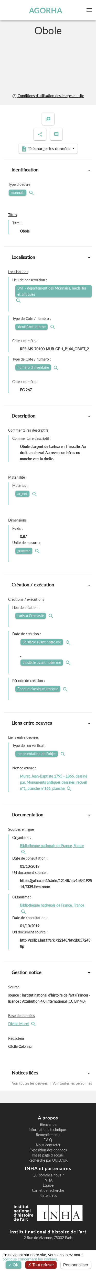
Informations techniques (48, 1129)
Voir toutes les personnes (72, 1083)
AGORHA (45, 10)
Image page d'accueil (48, 1155)
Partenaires (48, 1195)
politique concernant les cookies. (30, 1259)
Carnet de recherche (48, 1190)
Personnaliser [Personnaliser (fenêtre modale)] (75, 1265)
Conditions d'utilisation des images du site (48, 96)
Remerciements (48, 1135)
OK (13, 1265)
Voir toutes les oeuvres (30, 1083)
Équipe (48, 1185)
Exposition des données (48, 1150)
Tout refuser (41, 1265)
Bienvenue (48, 1124)
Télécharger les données (46, 149)
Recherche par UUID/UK (48, 1160)
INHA (48, 1180)
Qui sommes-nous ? (48, 1175)
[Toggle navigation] (90, 10)
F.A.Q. (48, 1140)
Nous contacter (48, 1145)
